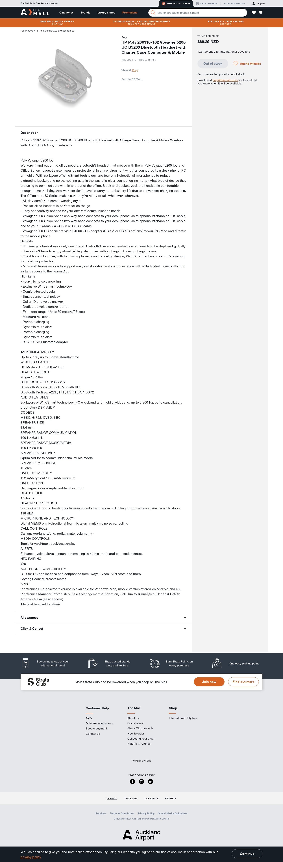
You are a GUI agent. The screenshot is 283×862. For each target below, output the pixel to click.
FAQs (89, 718)
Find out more (243, 682)
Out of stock (212, 63)
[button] (254, 13)
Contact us (93, 733)
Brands (85, 12)
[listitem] (49, 663)
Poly (135, 70)
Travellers (131, 798)
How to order (135, 733)
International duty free (183, 718)
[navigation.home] (35, 12)
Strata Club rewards (140, 728)
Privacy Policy (146, 813)
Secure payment (96, 728)
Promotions (129, 12)
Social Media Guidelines (173, 813)
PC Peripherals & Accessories (57, 31)
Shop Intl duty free (176, 3)
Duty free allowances (99, 723)
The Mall (112, 798)
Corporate (151, 798)
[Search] (153, 12)
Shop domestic (207, 3)
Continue (247, 854)
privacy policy (31, 857)
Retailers (100, 813)
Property (170, 798)
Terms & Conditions (122, 813)
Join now (209, 682)
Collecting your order (140, 738)
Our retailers (135, 723)
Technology (28, 31)
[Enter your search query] (197, 13)
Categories (66, 12)
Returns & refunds (139, 743)
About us (133, 718)
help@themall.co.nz (225, 80)
